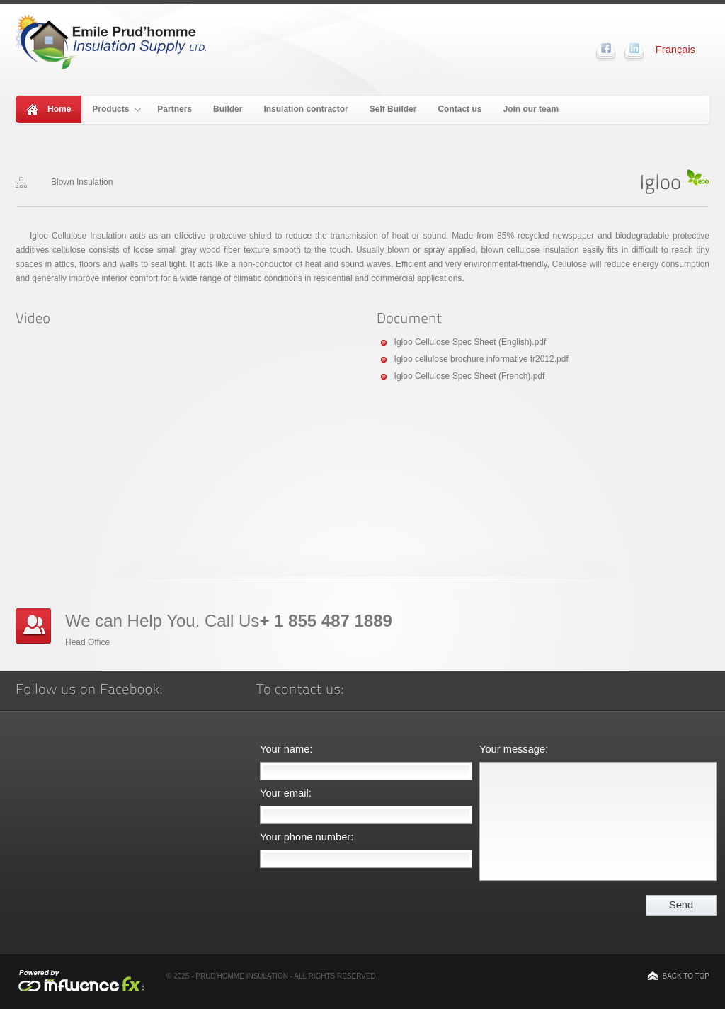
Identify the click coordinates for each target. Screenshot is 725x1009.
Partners (174, 109)
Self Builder (393, 109)
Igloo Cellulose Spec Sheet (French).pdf (469, 376)
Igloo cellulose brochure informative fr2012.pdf (481, 359)
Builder (227, 109)
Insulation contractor (305, 109)
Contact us (459, 109)
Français (675, 49)
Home (59, 109)
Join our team (531, 109)
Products (116, 109)
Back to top (685, 976)
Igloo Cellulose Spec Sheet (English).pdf (470, 342)
